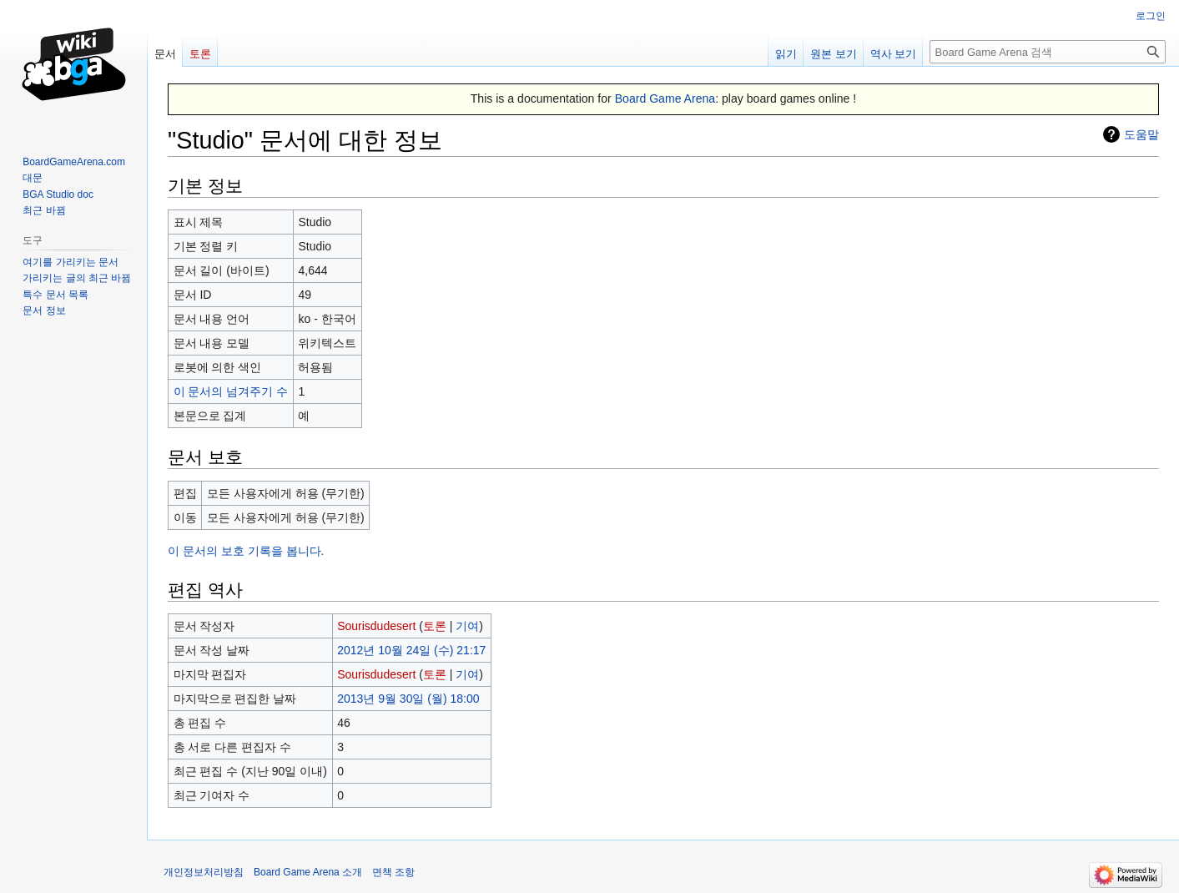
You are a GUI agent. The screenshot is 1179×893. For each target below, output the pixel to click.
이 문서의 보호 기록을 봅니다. (246, 550)
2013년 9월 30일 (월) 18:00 (408, 698)
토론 (434, 626)
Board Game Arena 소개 (308, 872)
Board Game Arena (665, 98)
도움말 (1141, 134)
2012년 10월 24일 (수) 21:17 (411, 650)
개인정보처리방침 (204, 872)
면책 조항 (393, 872)
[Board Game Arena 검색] (1048, 51)
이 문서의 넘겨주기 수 (231, 391)
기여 (467, 626)
